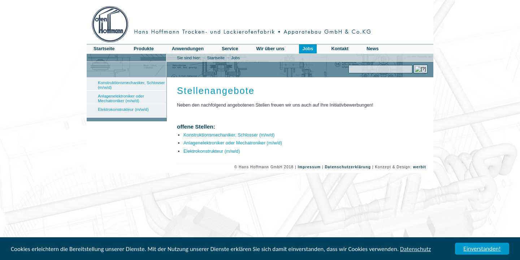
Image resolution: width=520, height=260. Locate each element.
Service (230, 48)
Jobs (235, 58)
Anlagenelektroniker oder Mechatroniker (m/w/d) (121, 98)
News (372, 48)
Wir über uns (270, 48)
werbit (419, 167)
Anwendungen (188, 48)
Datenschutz (415, 249)
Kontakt (339, 48)
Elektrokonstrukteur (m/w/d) (123, 109)
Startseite (216, 58)
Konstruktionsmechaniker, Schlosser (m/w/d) (131, 85)
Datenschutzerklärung (348, 167)
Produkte (143, 48)
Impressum (309, 167)
